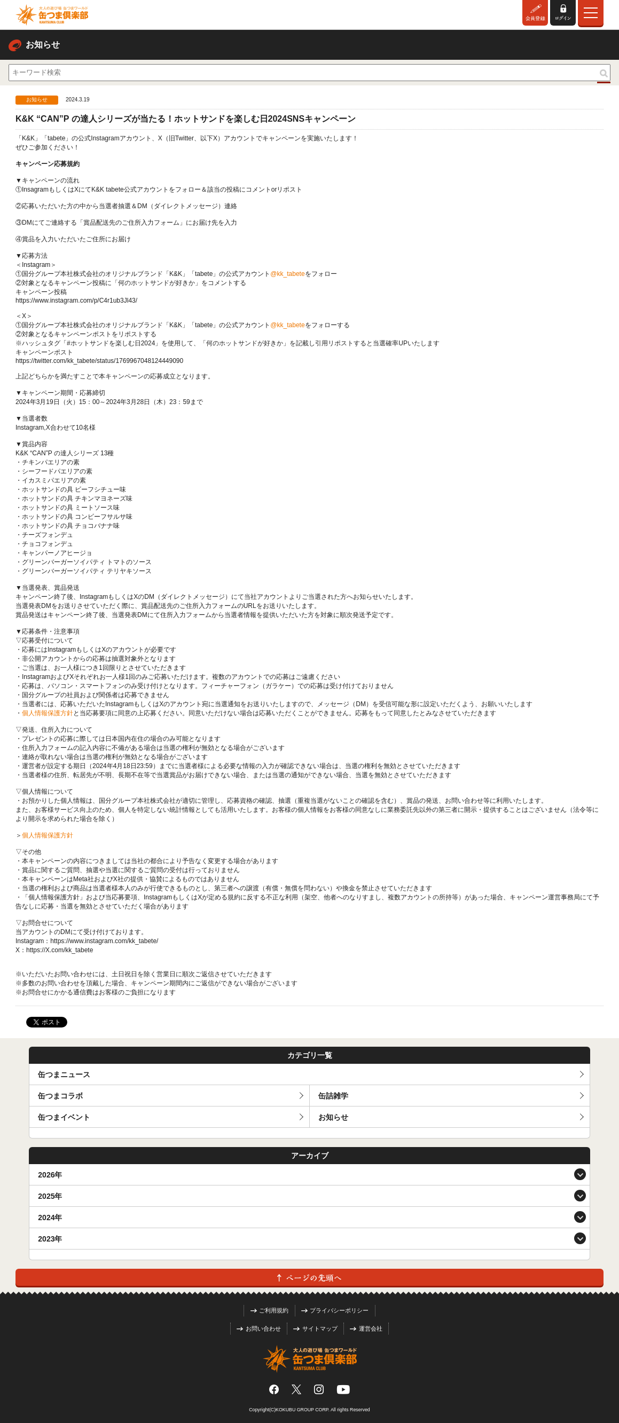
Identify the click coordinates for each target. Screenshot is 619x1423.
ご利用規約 (269, 1310)
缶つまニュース (64, 1074)
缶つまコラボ (60, 1096)
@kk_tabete (287, 274)
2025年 (50, 1196)
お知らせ (333, 1117)
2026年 (50, 1175)
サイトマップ (315, 1328)
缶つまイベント (64, 1117)
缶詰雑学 (333, 1096)
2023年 (50, 1239)
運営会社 (366, 1328)
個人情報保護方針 (47, 713)
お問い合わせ (259, 1328)
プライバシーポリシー (335, 1310)
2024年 (50, 1217)
